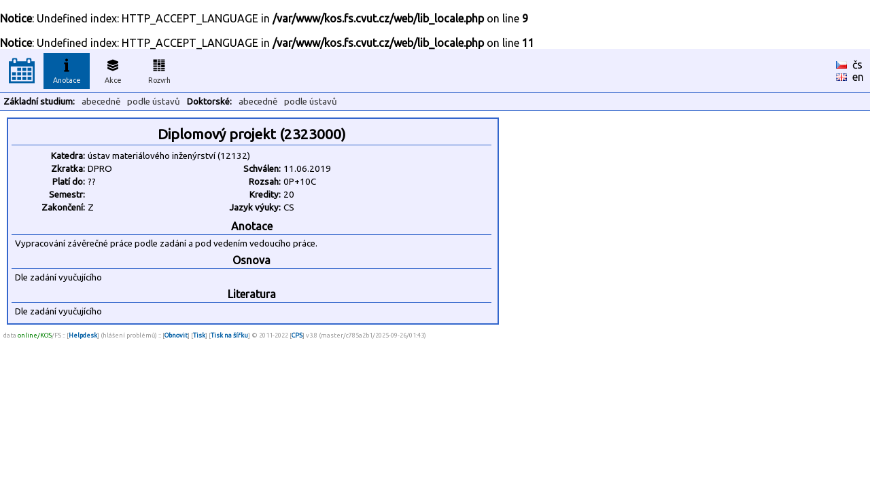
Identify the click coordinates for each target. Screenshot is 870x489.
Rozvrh (159, 69)
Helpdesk (83, 335)
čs (857, 64)
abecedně (101, 101)
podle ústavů (153, 101)
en (858, 77)
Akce (113, 69)
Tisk (199, 335)
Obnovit (176, 335)
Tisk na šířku (229, 335)
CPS (297, 335)
